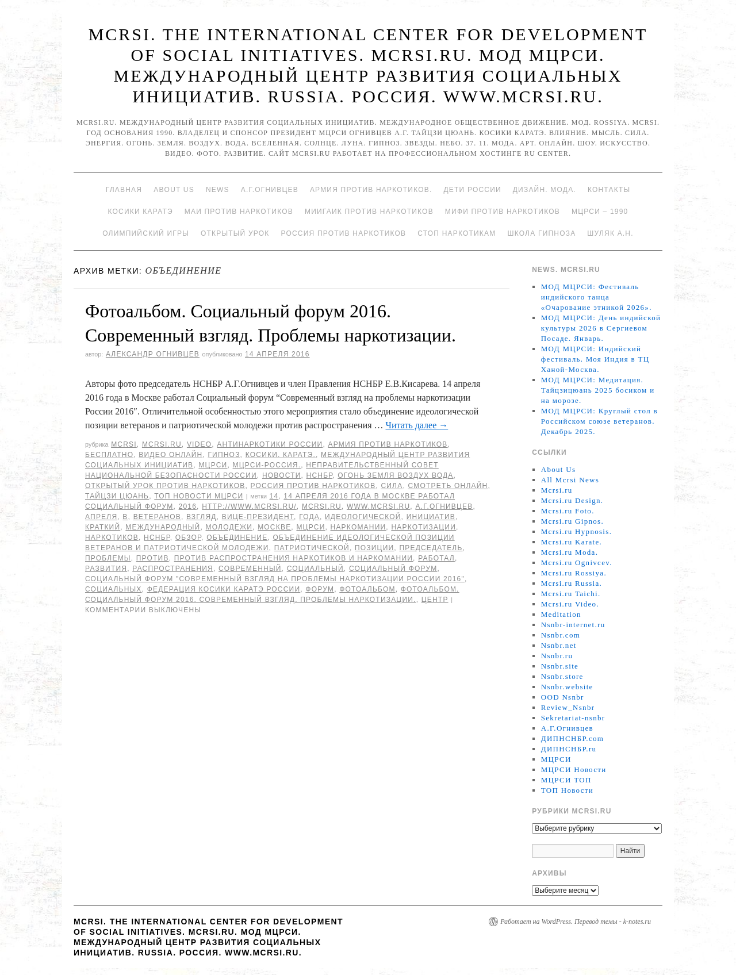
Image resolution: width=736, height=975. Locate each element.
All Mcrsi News (570, 479)
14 (274, 496)
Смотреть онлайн (448, 486)
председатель (430, 548)
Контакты (609, 190)
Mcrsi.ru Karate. (571, 542)
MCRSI (124, 444)
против (152, 558)
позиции (374, 548)
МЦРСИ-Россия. (267, 465)
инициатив (431, 517)
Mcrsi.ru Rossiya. (574, 573)
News (217, 190)
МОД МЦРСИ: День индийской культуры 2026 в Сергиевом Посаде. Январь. (601, 328)
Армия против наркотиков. (371, 190)
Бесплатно (109, 455)
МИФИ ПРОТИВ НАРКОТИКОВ (502, 212)
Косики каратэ (140, 212)
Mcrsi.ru (162, 444)
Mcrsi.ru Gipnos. (572, 521)
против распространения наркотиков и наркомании (293, 558)
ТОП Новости (567, 790)
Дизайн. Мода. (544, 190)
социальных (113, 589)
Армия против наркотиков (387, 444)
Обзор (188, 537)
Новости (281, 475)
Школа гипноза (541, 233)
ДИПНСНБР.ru (569, 748)
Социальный (315, 569)
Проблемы (108, 558)
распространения (172, 569)
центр (434, 600)
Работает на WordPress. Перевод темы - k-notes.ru (575, 922)
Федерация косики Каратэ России (224, 589)
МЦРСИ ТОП (566, 780)
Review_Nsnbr (568, 707)
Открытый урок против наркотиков (165, 486)
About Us (174, 190)
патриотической (312, 548)
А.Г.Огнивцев (269, 190)
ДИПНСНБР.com (572, 738)
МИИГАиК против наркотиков (369, 212)
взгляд (201, 517)
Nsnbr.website (567, 686)
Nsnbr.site (559, 666)
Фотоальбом (367, 589)
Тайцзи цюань (117, 496)
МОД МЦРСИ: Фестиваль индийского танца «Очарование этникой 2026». (596, 297)
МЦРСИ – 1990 (600, 212)
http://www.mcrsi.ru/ (249, 506)
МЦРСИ (212, 465)
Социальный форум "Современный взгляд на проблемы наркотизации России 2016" (275, 579)
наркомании (358, 527)
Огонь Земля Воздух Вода (395, 475)
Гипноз (224, 455)
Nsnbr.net (559, 645)
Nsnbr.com (560, 635)
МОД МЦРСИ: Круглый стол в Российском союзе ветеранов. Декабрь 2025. (599, 421)
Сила (391, 486)
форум (319, 589)
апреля (101, 517)
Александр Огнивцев (153, 354)
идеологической (363, 517)
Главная (124, 190)
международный (162, 527)
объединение (236, 537)
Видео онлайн (170, 455)
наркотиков (112, 537)
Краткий (102, 527)
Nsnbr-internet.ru (573, 624)
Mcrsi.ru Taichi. (571, 593)
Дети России (472, 190)
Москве (274, 527)
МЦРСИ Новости (574, 769)
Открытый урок (235, 233)
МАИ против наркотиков (239, 212)
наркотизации (423, 527)
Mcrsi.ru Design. (572, 500)
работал (436, 558)
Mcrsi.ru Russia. (571, 583)
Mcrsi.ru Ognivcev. (576, 562)
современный (250, 569)
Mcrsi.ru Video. (570, 604)
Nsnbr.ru (557, 655)
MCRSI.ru (322, 506)
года (309, 517)
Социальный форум (393, 569)
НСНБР (319, 475)
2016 (188, 506)
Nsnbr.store (562, 676)
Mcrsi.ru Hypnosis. (576, 531)
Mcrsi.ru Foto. (568, 510)
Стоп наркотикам (456, 233)
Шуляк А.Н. (610, 233)
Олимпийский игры (145, 233)
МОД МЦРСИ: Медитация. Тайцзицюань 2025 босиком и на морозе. (598, 390)
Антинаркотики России (270, 444)
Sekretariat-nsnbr (573, 717)
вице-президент (258, 517)
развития (106, 569)
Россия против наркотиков (343, 233)
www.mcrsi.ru (378, 506)
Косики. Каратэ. (281, 455)
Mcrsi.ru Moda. (569, 552)
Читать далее (417, 425)
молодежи (228, 527)
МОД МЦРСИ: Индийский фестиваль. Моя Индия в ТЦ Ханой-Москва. (595, 359)
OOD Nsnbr (562, 697)
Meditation (561, 614)
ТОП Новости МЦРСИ (198, 496)
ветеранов (157, 517)
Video (199, 444)
